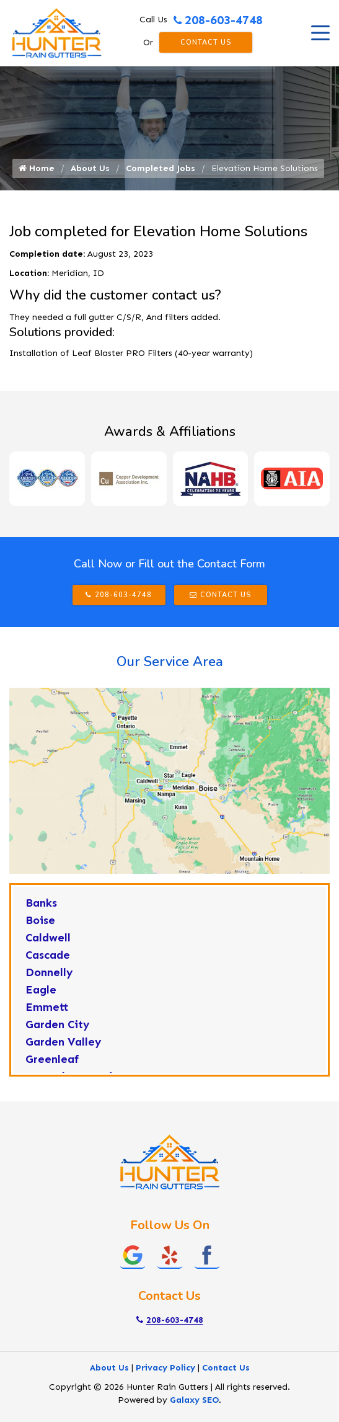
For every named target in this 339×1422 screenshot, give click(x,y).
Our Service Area (170, 661)
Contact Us (205, 42)
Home (37, 168)
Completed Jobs (160, 168)
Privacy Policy (165, 1367)
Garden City (57, 1024)
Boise (40, 920)
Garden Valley (63, 1042)
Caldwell (48, 937)
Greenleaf (52, 1059)
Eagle (40, 990)
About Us (90, 168)
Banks (41, 903)
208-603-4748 (218, 20)
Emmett (47, 1007)
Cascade (47, 955)
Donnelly (49, 972)
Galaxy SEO (194, 1400)
